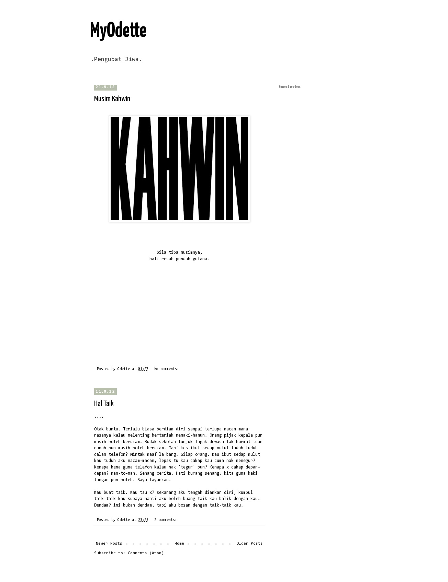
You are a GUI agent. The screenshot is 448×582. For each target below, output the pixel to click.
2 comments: (166, 520)
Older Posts (249, 544)
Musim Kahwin (112, 99)
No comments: (167, 369)
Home (179, 544)
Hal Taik (104, 404)
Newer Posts (109, 544)
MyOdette (118, 31)
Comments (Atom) (146, 553)
